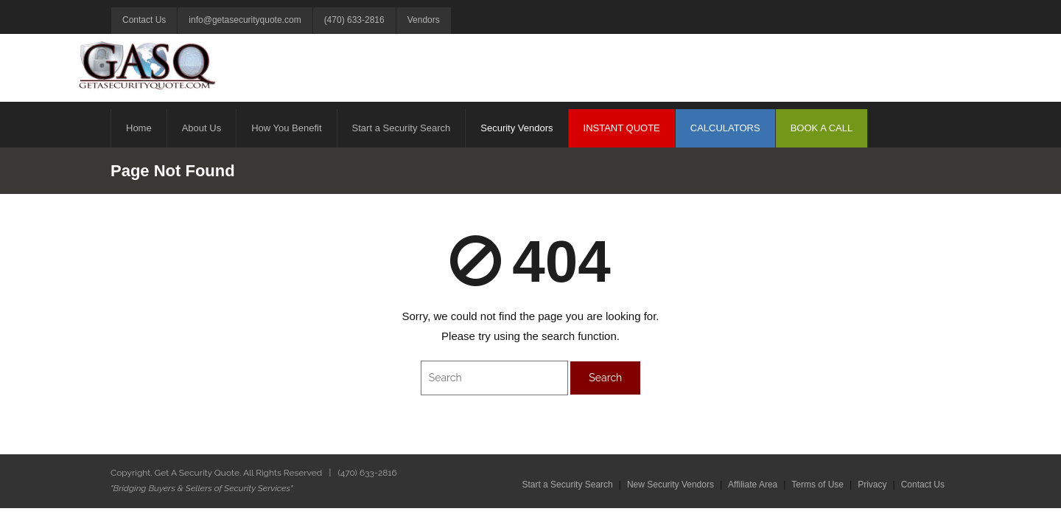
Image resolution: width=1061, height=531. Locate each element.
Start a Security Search (567, 484)
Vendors (423, 20)
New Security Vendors (670, 484)
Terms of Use (817, 484)
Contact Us (144, 20)
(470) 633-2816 (354, 20)
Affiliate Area (752, 484)
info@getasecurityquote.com (245, 20)
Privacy (872, 484)
